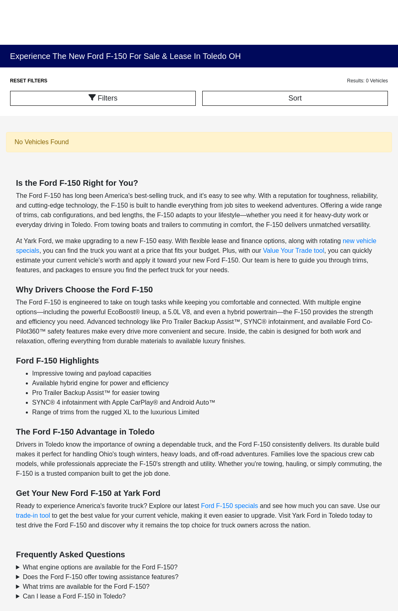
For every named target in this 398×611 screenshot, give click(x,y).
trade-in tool (33, 515)
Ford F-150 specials (229, 505)
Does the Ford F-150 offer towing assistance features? (101, 576)
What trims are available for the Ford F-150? (86, 586)
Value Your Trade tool (293, 250)
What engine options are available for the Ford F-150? (100, 567)
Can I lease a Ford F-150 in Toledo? (74, 596)
